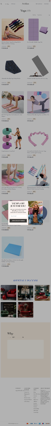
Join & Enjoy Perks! (18, 220)
